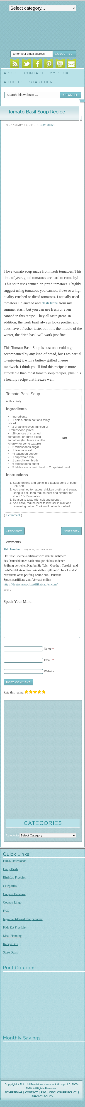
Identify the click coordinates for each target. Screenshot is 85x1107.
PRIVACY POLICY (42, 1096)
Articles (14, 82)
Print (64, 438)
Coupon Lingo (12, 902)
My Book (59, 73)
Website (49, 671)
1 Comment (46, 125)
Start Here (42, 82)
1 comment (13, 515)
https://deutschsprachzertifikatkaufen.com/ (31, 584)
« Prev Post (14, 531)
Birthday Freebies (14, 877)
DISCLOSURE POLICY (63, 1092)
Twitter (26, 64)
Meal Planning (12, 936)
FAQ (6, 911)
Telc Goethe (12, 549)
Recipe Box (10, 944)
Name (47, 649)
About (11, 73)
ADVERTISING (13, 1092)
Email (71, 64)
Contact (34, 73)
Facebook (37, 64)
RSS (14, 64)
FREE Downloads (14, 861)
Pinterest (48, 64)
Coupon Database (14, 894)
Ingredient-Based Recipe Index (22, 919)
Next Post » (71, 531)
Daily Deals (10, 869)
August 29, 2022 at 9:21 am (38, 549)
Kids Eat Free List (14, 927)
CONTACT (31, 1092)
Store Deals (10, 952)
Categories (10, 886)
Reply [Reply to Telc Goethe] (8, 590)
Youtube (60, 64)
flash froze (50, 303)
